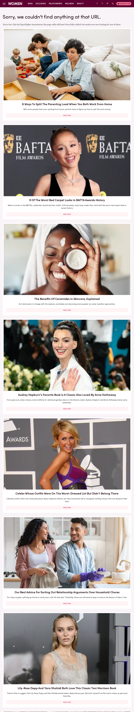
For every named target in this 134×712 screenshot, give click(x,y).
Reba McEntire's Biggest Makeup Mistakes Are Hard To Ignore (67, 501)
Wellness (69, 4)
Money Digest (84, 693)
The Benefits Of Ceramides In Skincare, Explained (110, 57)
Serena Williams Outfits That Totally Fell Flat (23, 628)
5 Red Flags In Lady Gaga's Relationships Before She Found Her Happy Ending (111, 501)
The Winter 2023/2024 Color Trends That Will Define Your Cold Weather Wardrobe (23, 503)
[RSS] (113, 3)
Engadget (15, 693)
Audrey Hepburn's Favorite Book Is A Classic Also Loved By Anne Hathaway (23, 121)
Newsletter (123, 4)
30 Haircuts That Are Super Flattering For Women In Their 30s (67, 312)
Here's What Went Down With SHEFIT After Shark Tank (23, 564)
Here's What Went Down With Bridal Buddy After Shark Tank (110, 187)
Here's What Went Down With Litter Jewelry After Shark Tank (110, 373)
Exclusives (41, 4)
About (54, 678)
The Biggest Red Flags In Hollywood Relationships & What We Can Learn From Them (67, 189)
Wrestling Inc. (117, 693)
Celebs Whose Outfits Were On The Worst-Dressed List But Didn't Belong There (67, 121)
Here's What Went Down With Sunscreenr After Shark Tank (23, 312)
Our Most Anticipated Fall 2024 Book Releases (67, 248)
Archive (63, 678)
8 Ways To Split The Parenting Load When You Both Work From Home (23, 59)
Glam (51, 693)
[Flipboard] (107, 3)
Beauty (80, 4)
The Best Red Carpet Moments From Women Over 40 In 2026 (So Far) (67, 373)
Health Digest (70, 693)
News (30, 4)
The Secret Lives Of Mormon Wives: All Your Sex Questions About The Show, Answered (23, 437)
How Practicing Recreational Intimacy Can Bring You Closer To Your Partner (67, 566)
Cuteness (42, 693)
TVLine (33, 693)
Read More (23, 83)
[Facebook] (97, 3)
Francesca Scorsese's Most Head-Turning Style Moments (23, 373)
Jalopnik (25, 693)
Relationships (55, 4)
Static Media (53, 682)
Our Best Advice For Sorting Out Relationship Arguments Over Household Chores (111, 123)
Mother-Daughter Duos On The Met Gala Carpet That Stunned (111, 435)
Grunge (58, 693)
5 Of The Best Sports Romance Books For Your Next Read (67, 435)
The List (106, 693)
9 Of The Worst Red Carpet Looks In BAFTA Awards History (66, 59)
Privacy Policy (76, 678)
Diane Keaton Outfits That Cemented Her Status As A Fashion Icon (111, 564)
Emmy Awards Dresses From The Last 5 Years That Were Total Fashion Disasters (111, 632)
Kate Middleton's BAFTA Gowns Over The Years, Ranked (67, 630)
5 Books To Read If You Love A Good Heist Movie (111, 309)
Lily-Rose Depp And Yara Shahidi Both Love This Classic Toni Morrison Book (23, 187)
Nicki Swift (96, 693)
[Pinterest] (102, 3)
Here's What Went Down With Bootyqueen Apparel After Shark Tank (111, 250)
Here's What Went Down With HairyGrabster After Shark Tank (23, 250)
